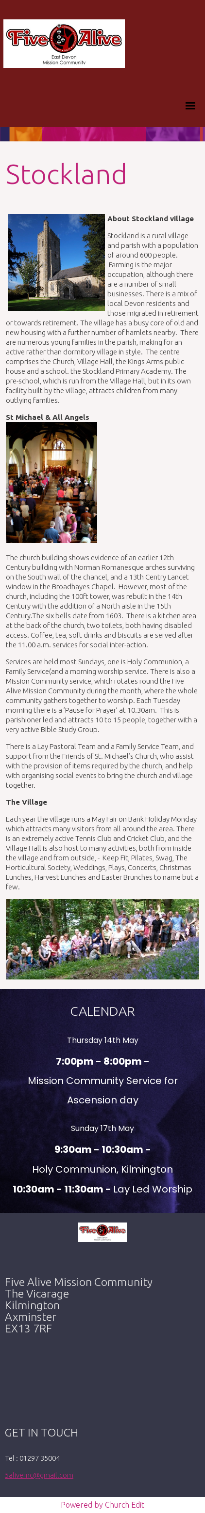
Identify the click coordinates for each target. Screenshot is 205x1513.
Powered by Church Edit (102, 1504)
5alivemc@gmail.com (39, 1475)
